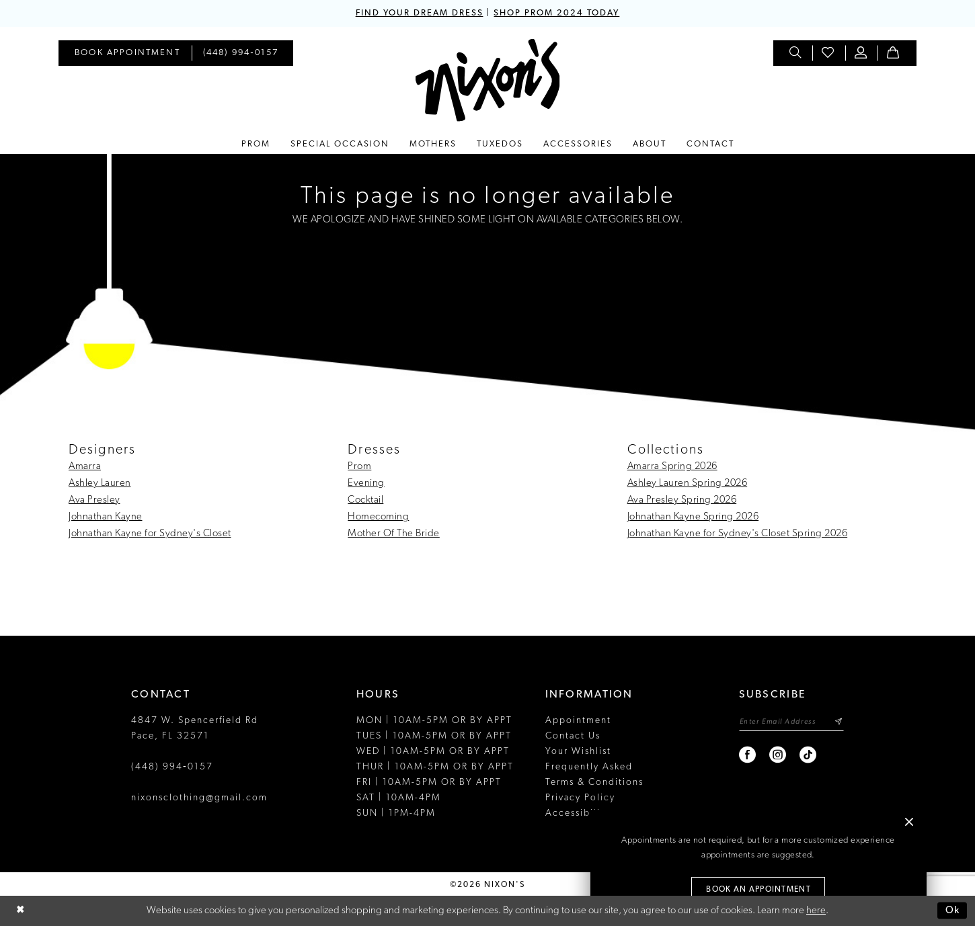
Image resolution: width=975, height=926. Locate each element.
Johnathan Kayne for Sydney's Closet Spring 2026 (737, 534)
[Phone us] (241, 53)
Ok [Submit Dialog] (952, 910)
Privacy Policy (580, 798)
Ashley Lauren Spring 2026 (687, 483)
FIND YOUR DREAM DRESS (419, 13)
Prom (359, 467)
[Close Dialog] (20, 911)
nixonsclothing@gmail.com (199, 798)
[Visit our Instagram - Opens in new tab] (778, 755)
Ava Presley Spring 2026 (682, 500)
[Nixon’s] (488, 80)
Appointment (578, 721)
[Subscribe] (838, 722)
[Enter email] (791, 722)
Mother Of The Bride (394, 534)
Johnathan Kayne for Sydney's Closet (150, 534)
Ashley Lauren (100, 483)
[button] (861, 53)
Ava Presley (94, 500)
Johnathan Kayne (106, 517)
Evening (366, 483)
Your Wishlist (578, 752)
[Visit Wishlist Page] (828, 53)
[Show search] (796, 53)
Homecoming (378, 517)
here (816, 911)
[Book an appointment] (127, 53)
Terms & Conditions (594, 782)
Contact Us (572, 736)
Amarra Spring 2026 (672, 467)
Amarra (85, 467)
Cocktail (365, 500)
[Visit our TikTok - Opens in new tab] (808, 755)
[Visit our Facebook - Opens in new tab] (747, 755)
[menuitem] (127, 53)
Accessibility (577, 813)
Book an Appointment (758, 890)
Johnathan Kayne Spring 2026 (693, 517)
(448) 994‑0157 (172, 767)
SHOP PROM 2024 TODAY (557, 13)
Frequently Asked (589, 767)
